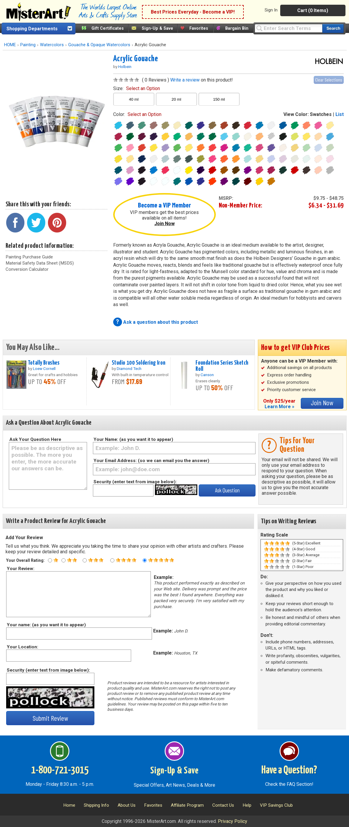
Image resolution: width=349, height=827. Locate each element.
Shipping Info (96, 805)
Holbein (124, 66)
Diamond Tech (129, 368)
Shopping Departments (32, 28)
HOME (10, 44)
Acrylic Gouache (135, 59)
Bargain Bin (236, 28)
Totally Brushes (43, 363)
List (339, 114)
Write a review (185, 80)
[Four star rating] (112, 560)
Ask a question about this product (160, 322)
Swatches (321, 114)
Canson (207, 374)
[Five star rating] (145, 560)
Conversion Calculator (27, 269)
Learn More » (279, 406)
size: (136, 88)
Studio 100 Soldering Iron (139, 363)
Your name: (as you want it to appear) (46, 624)
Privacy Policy (232, 821)
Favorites (198, 28)
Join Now (164, 223)
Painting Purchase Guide (29, 257)
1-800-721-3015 (59, 770)
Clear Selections (328, 79)
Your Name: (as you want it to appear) (133, 439)
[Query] (288, 28)
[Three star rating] (85, 560)
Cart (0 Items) (312, 10)
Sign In (271, 10)
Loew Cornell (44, 368)
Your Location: (22, 647)
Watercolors (52, 44)
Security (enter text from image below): (135, 481)
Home (69, 805)
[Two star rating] (63, 560)
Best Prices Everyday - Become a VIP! (193, 12)
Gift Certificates (107, 28)
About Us (127, 805)
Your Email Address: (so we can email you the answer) (151, 460)
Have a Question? (289, 770)
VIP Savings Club (276, 805)
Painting (28, 44)
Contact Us (223, 805)
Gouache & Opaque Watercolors (99, 44)
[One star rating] (50, 560)
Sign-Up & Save (157, 28)
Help (247, 805)
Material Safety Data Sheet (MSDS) (40, 263)
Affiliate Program (187, 805)
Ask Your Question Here (35, 439)
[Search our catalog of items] (333, 28)
